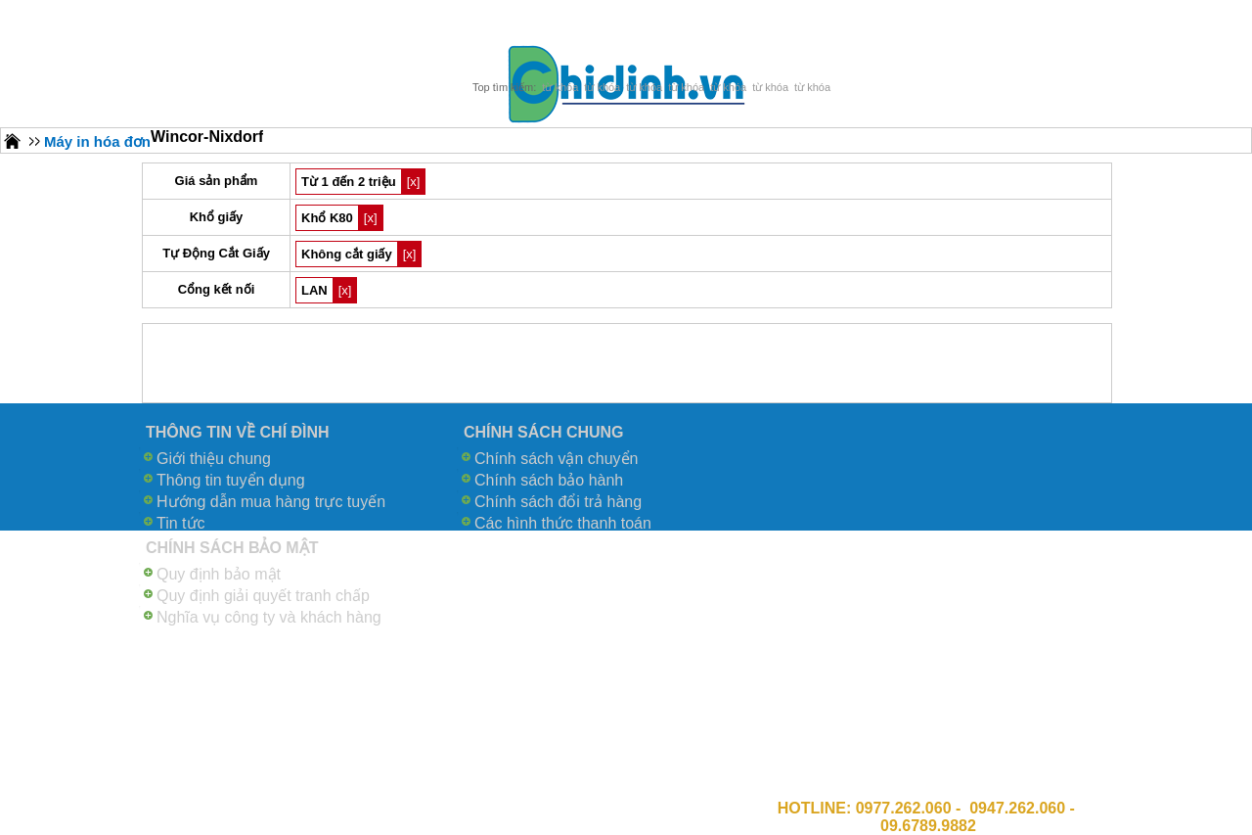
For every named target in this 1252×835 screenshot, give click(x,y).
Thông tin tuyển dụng (230, 480)
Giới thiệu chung (213, 458)
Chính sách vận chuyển (556, 458)
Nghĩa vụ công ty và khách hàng (268, 617)
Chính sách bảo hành (548, 480)
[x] (414, 181)
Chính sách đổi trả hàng (558, 501)
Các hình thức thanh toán (562, 523)
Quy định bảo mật (218, 574)
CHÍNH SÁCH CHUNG (544, 432)
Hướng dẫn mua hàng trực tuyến (270, 501)
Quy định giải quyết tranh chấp (263, 595)
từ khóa (560, 87)
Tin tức (180, 523)
